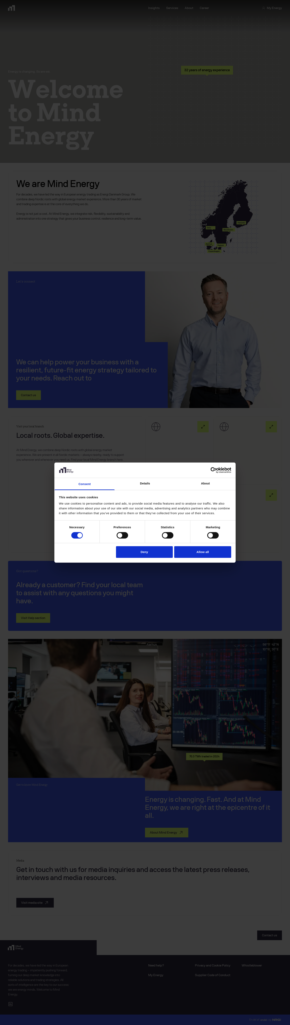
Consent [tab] (85, 484)
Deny (144, 552)
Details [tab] (145, 483)
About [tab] (205, 483)
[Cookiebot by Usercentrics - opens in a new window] (213, 470)
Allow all (203, 552)
